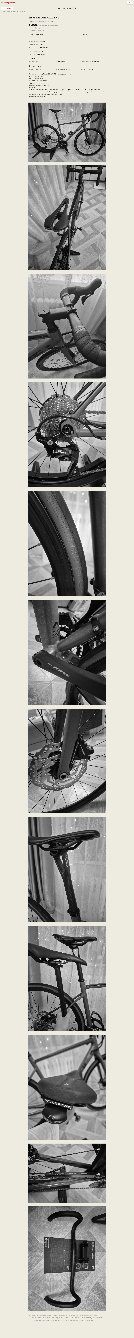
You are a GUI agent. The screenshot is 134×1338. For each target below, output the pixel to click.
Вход (129, 2)
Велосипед (31, 14)
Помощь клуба (95, 1318)
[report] (93, 34)
